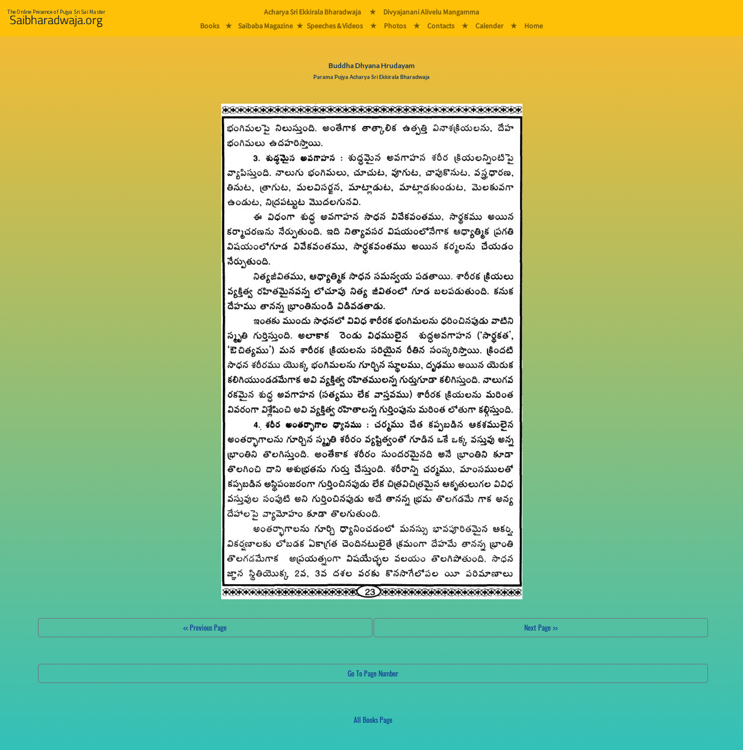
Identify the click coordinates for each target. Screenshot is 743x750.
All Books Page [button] (373, 719)
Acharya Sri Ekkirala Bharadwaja (312, 11)
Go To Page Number (373, 673)
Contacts (440, 25)
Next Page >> (540, 627)
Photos (395, 25)
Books (209, 25)
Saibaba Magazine (265, 25)
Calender (489, 25)
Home (533, 25)
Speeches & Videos (335, 25)
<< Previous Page (205, 627)
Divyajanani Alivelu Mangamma (431, 11)
